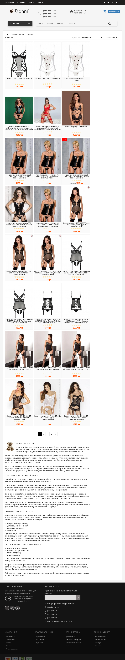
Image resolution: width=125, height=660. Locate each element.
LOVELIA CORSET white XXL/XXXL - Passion (76, 79)
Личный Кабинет (100, 637)
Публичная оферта (12, 649)
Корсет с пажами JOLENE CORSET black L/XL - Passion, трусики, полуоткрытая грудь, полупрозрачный (76, 418)
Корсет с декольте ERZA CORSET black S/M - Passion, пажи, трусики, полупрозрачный (19, 273)
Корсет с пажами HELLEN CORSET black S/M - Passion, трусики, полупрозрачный (19, 417)
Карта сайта (39, 643)
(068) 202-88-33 (49, 10)
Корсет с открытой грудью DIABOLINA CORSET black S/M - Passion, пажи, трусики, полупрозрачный (19, 321)
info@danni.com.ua (53, 607)
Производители (70, 637)
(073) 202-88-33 (49, 16)
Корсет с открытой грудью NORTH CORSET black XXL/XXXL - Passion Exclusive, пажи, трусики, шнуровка (76, 321)
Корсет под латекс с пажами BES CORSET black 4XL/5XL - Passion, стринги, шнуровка (19, 176)
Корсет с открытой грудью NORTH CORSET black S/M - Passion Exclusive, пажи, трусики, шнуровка (48, 321)
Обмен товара (40, 640)
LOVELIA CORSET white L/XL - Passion (48, 78)
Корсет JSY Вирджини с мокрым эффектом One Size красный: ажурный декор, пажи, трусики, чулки (47, 128)
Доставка (39, 2)
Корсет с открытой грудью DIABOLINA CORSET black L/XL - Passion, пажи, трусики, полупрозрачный (76, 273)
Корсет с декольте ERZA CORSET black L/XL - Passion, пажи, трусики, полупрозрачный (76, 224)
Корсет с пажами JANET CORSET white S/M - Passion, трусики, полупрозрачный (47, 417)
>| (55, 434)
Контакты (31, 2)
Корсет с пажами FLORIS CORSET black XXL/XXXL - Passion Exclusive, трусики (76, 368)
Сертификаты (21, 2)
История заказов (100, 640)
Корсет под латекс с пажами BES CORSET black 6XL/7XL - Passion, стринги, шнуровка (47, 176)
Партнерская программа (73, 643)
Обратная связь (41, 637)
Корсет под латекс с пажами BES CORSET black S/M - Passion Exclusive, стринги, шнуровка (19, 224)
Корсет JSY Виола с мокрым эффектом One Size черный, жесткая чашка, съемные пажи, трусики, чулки (19, 128)
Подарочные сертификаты (74, 640)
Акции (67, 646)
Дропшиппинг (9, 2)
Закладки (98, 643)
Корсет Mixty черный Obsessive (76, 126)
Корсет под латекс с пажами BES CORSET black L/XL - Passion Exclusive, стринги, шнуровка (76, 176)
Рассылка (98, 646)
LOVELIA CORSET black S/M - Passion (19, 78)
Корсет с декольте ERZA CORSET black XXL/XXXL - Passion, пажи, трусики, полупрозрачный (47, 273)
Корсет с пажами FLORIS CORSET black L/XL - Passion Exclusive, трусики (19, 368)
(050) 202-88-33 (49, 13)
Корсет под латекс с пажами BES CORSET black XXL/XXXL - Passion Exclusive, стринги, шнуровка (47, 224)
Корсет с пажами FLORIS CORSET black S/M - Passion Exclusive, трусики (47, 368)
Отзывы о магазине (45, 24)
